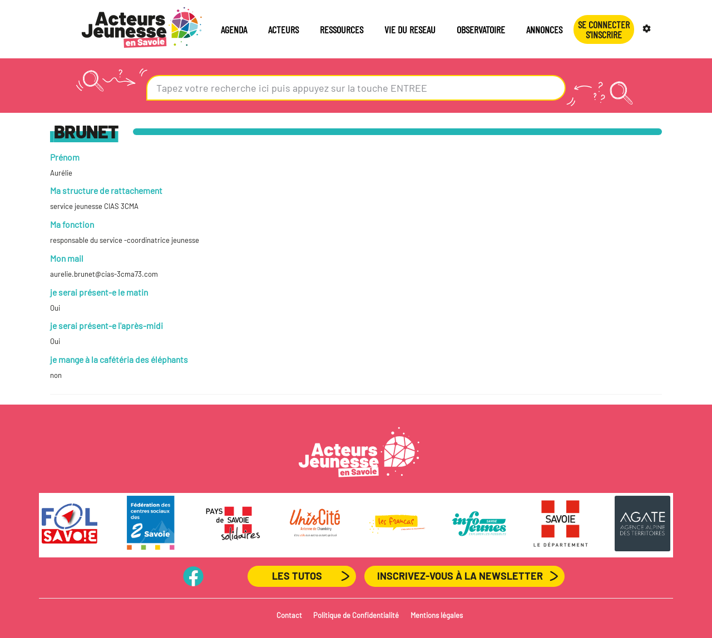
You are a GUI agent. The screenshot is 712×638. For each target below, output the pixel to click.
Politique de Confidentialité (356, 615)
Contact (289, 615)
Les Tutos (297, 576)
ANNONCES (544, 29)
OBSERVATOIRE (481, 29)
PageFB (193, 576)
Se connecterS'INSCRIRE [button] (604, 29)
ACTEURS (283, 29)
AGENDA (234, 29)
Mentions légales (437, 615)
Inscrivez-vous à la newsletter (460, 576)
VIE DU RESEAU (410, 29)
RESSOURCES (341, 29)
